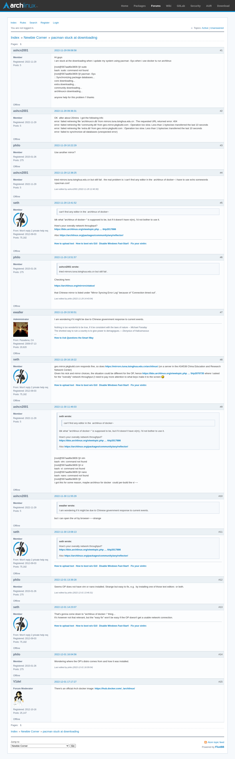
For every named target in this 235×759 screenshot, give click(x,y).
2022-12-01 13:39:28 (65, 579)
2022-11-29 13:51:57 (65, 257)
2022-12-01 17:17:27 (65, 681)
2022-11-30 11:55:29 (65, 496)
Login (56, 22)
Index (14, 22)
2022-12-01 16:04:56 (65, 654)
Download (223, 5)
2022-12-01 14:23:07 (65, 607)
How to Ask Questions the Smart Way (73, 338)
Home (124, 5)
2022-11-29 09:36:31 (65, 111)
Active (205, 28)
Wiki (168, 5)
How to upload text (64, 243)
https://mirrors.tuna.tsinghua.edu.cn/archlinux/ (131, 366)
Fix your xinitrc (139, 243)
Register (45, 22)
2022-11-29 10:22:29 (65, 145)
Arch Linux (20, 5)
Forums (155, 5)
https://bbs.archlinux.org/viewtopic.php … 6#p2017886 (85, 229)
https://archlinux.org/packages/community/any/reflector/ (91, 235)
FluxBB (219, 746)
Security (196, 5)
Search (33, 22)
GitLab (181, 5)
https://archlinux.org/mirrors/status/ (74, 285)
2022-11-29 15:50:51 (65, 312)
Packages (140, 5)
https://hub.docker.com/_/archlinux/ (115, 688)
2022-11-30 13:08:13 (65, 531)
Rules (23, 22)
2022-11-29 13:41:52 (65, 202)
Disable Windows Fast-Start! (114, 243)
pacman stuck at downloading (74, 37)
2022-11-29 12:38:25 (65, 172)
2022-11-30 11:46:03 (65, 406)
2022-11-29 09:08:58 (65, 50)
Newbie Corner (35, 37)
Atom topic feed (216, 742)
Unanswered (217, 28)
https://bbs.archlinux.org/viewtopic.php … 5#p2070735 (173, 373)
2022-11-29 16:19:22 (65, 359)
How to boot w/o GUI (86, 243)
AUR (209, 5)
